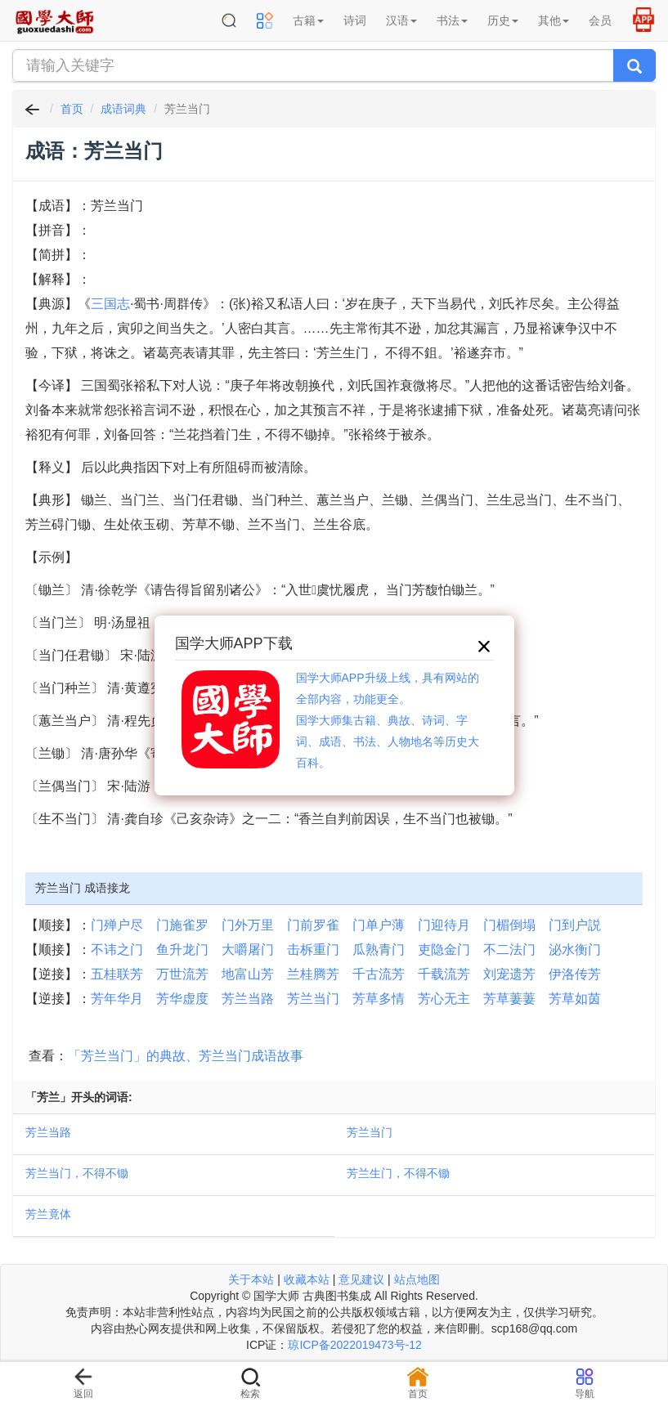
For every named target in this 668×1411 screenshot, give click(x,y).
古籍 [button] (308, 20)
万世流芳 (182, 974)
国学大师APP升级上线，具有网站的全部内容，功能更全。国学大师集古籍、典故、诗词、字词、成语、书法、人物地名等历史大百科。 (387, 720)
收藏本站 (307, 1279)
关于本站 (251, 1279)
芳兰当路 (248, 999)
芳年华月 (117, 999)
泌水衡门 (575, 949)
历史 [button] (502, 20)
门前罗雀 (313, 925)
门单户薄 (378, 925)
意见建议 (361, 1279)
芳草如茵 (575, 999)
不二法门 (509, 949)
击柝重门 (313, 949)
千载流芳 (444, 974)
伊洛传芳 (575, 974)
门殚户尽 (117, 925)
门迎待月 (444, 925)
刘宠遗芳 (509, 974)
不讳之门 (117, 949)
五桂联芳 (117, 974)
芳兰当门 (313, 999)
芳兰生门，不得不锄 (398, 1173)
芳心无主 (444, 999)
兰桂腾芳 (313, 974)
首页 (72, 108)
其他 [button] (553, 20)
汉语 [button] (401, 20)
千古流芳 (378, 974)
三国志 (110, 304)
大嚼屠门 (248, 949)
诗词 (354, 20)
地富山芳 (248, 974)
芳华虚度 (182, 999)
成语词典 (123, 108)
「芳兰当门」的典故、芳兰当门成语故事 (185, 1056)
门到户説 (575, 925)
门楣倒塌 (509, 925)
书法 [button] (452, 20)
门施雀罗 (182, 925)
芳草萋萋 (509, 999)
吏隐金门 (444, 949)
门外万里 (248, 925)
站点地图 (417, 1279)
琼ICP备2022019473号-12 (354, 1344)
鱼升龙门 (182, 949)
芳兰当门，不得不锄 (76, 1173)
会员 (600, 20)
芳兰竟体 (48, 1214)
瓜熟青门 (378, 949)
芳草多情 (378, 999)
